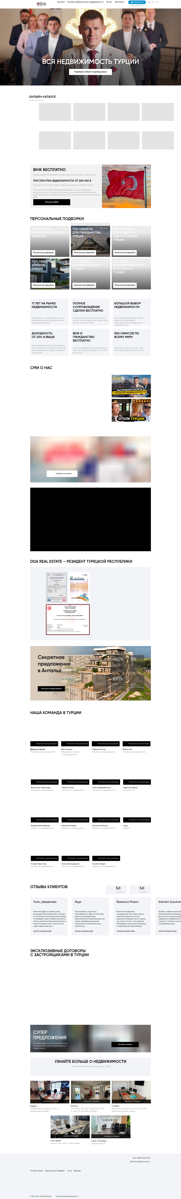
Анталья (88, 1108)
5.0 (118, 888)
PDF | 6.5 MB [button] (63, 228)
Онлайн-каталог (36, 1171)
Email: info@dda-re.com (140, 1162)
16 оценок (143, 892)
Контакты (119, 2)
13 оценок (119, 892)
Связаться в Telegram (50, 1101)
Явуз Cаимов (70, 752)
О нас (109, 2)
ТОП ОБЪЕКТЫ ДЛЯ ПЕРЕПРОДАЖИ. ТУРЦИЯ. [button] (87, 265)
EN (149, 2)
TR (153, 2)
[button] (90, 72)
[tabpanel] (90, 185)
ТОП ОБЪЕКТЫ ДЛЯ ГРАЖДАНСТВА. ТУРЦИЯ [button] (86, 233)
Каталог (61, 2)
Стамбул (129, 1108)
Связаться (139, 2)
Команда (77, 1171)
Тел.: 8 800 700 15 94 (141, 1158)
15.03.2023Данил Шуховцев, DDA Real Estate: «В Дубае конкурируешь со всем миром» (47, 392)
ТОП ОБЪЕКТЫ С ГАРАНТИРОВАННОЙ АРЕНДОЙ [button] (48, 233)
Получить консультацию (46, 744)
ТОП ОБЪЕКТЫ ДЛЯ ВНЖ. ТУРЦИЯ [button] (42, 265)
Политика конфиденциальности (67, 1196)
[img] (49, 386)
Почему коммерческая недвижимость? (85, 2)
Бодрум (44, 1108)
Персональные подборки (55, 1171)
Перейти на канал (64, 474)
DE (157, 2)
